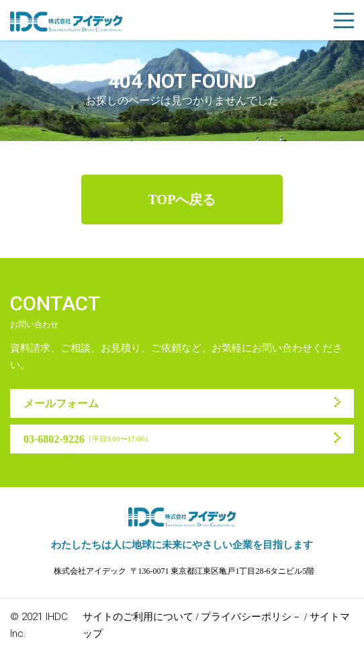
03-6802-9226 (88, 439)
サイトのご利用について (138, 617)
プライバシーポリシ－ (251, 617)
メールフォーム (61, 403)
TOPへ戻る (182, 199)
